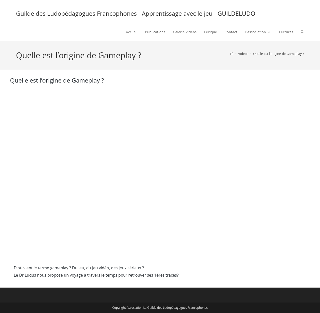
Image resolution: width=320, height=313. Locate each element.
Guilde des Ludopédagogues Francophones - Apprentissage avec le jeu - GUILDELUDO (135, 13)
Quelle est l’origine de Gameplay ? (278, 53)
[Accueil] (231, 53)
